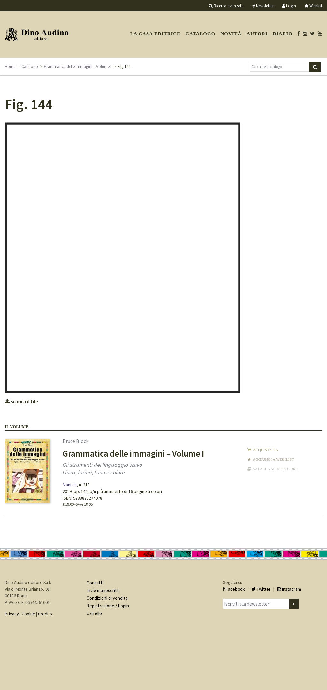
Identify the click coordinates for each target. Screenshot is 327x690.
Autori (257, 33)
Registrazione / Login (108, 606)
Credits (45, 614)
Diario (283, 33)
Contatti (95, 583)
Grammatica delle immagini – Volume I (77, 66)
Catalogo (200, 33)
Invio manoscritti (103, 590)
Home (10, 66)
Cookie (28, 614)
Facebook (234, 589)
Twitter (261, 589)
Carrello (94, 613)
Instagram (289, 589)
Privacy (12, 614)
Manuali (70, 485)
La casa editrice (155, 33)
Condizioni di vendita (107, 598)
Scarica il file (21, 401)
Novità (230, 33)
